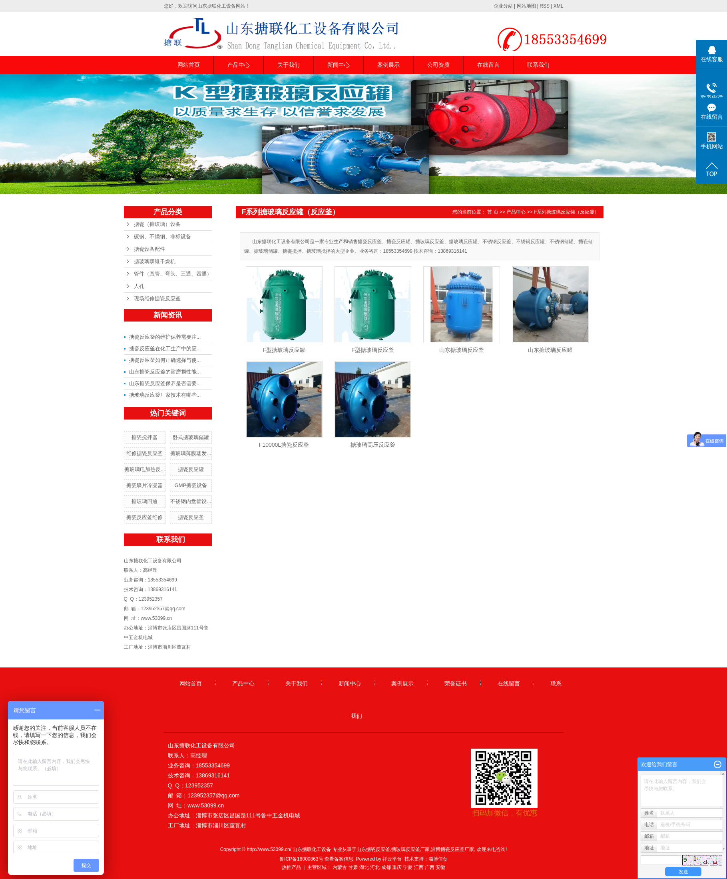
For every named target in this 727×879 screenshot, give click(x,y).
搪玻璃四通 (144, 501)
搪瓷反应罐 (191, 469)
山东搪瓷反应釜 (373, 849)
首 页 (492, 212)
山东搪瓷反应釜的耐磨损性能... (165, 372)
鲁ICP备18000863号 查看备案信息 (316, 859)
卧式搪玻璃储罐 (191, 437)
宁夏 (407, 867)
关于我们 (288, 65)
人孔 (139, 286)
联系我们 (538, 65)
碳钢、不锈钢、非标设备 (162, 237)
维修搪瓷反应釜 (144, 453)
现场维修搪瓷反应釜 (157, 299)
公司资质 (438, 65)
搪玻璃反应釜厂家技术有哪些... (165, 395)
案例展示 (388, 65)
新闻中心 (338, 65)
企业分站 (503, 6)
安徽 (440, 867)
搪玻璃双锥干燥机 (154, 261)
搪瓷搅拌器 (144, 437)
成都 (386, 867)
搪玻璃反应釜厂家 (410, 849)
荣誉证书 (455, 683)
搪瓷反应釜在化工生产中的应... (165, 349)
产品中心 (238, 65)
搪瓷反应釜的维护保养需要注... (165, 337)
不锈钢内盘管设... (190, 501)
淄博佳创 (438, 859)
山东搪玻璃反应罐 (550, 350)
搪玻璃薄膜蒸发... (190, 453)
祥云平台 (392, 859)
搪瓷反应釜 (191, 517)
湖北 (364, 867)
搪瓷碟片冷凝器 (144, 485)
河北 (375, 867)
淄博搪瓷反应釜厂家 (452, 849)
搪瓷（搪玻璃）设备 (157, 224)
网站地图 (526, 6)
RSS (545, 6)
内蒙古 (340, 867)
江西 (419, 867)
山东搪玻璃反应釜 (461, 350)
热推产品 (291, 867)
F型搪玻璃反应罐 (284, 350)
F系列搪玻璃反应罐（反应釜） (566, 212)
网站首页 (188, 65)
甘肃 (353, 867)
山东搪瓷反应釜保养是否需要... (165, 383)
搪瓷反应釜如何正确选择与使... (165, 360)
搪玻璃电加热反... (144, 469)
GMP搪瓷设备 (191, 485)
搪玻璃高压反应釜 (373, 444)
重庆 (397, 867)
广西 (429, 867)
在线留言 (488, 65)
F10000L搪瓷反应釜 (284, 444)
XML (559, 6)
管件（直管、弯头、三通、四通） (173, 274)
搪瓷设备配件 (149, 249)
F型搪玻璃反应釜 (372, 350)
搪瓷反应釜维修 (144, 517)
